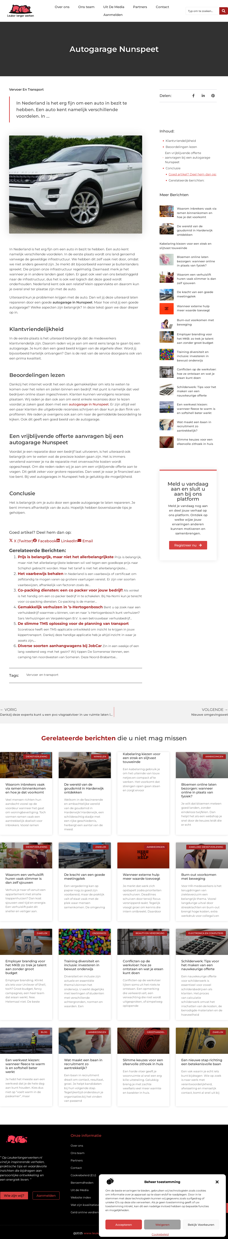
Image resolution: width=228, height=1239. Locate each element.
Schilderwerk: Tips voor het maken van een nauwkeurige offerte (196, 391)
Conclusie (173, 168)
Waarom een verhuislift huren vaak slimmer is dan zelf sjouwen (196, 279)
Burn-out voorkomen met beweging (198, 877)
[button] (217, 1182)
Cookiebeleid (160, 1234)
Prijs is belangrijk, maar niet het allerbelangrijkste (66, 557)
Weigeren (162, 1224)
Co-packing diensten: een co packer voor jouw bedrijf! (70, 590)
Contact (162, 7)
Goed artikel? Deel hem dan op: (192, 174)
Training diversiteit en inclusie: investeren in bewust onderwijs (193, 356)
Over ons (62, 7)
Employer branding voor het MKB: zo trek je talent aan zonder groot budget (195, 338)
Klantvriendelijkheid (181, 141)
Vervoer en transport (26, 89)
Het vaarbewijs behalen (40, 573)
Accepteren (123, 1224)
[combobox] (202, 11)
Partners (140, 7)
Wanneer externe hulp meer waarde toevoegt (141, 877)
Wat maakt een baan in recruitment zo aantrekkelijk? (194, 426)
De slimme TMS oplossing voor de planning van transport (73, 623)
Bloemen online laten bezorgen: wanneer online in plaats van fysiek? (196, 261)
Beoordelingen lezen (181, 147)
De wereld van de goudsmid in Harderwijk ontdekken (195, 230)
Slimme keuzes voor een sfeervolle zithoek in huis (143, 1062)
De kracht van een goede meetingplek (84, 877)
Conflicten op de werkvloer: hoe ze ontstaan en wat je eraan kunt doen (196, 374)
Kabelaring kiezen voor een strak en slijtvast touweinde (141, 758)
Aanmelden (113, 15)
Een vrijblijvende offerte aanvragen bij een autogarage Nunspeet (187, 157)
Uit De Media (113, 7)
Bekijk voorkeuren (201, 1224)
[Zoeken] (223, 11)
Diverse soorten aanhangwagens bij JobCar (60, 646)
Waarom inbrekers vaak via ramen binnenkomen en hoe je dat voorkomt (196, 213)
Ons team (86, 7)
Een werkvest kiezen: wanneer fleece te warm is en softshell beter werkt (196, 409)
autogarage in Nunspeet (89, 404)
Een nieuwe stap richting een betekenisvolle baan (201, 1062)
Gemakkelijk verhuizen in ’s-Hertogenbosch (60, 607)
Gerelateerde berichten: (186, 180)
